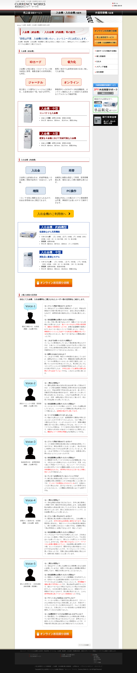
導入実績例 (97, 657)
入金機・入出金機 (68, 12)
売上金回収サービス (35, 656)
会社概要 (96, 656)
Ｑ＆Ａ (95, 661)
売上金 (32, 12)
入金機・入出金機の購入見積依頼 (62, 666)
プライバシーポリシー (87, 666)
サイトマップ (98, 666)
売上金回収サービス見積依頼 (43, 666)
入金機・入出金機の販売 (68, 654)
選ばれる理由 (97, 659)
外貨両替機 (104, 12)
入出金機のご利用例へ (51, 213)
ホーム (19, 25)
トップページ (34, 654)
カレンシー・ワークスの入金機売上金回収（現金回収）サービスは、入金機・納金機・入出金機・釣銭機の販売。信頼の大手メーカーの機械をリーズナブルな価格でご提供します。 (68, 651)
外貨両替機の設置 (66, 656)
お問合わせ (76, 666)
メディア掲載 (97, 662)
